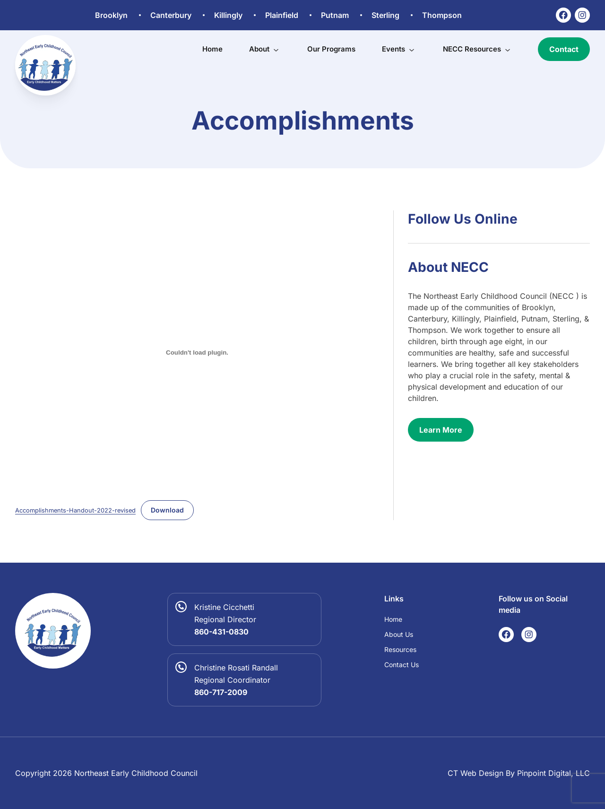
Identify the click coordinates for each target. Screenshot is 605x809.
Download (167, 510)
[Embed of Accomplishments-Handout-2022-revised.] (197, 352)
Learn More (440, 430)
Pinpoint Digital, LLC (553, 773)
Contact (564, 49)
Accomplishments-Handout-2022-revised (75, 510)
